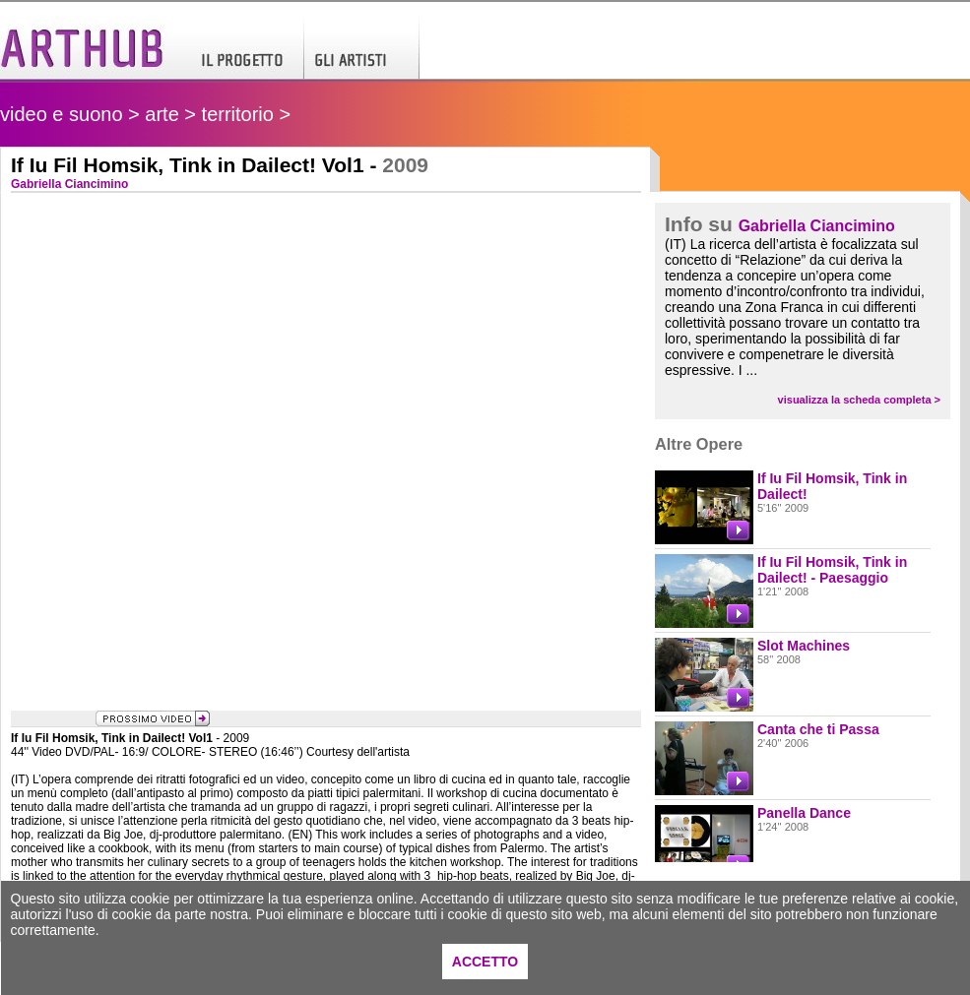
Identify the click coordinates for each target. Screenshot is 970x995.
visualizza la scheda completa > (859, 399)
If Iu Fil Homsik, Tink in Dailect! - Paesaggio (832, 570)
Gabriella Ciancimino (817, 226)
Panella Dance (804, 813)
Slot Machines (803, 645)
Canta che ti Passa (818, 729)
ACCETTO (485, 961)
